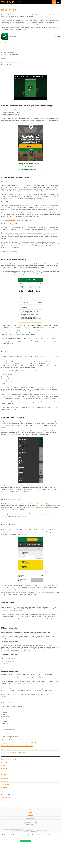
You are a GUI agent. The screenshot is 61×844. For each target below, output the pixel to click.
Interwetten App (5, 772)
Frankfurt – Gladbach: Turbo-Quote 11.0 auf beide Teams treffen (17, 746)
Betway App (4, 765)
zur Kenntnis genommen (25, 841)
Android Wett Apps (12, 251)
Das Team (3, 800)
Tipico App (4, 762)
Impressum (30, 815)
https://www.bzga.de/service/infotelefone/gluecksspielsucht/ (12, 829)
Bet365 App (4, 775)
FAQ (30, 809)
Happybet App (4, 778)
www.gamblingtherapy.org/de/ (46, 827)
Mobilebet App (5, 784)
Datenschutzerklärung (30, 818)
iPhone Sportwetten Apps (17, 220)
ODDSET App (4, 781)
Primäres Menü (58, 2)
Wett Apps (11, 729)
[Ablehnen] (59, 838)
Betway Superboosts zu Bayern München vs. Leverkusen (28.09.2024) (18, 743)
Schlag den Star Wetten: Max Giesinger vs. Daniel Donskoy (15, 739)
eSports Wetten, (39, 507)
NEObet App (4, 768)
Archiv (30, 812)
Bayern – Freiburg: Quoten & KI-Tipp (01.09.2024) (13, 752)
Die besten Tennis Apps (7, 797)
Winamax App (4, 787)
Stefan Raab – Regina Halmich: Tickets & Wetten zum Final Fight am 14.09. (20, 749)
